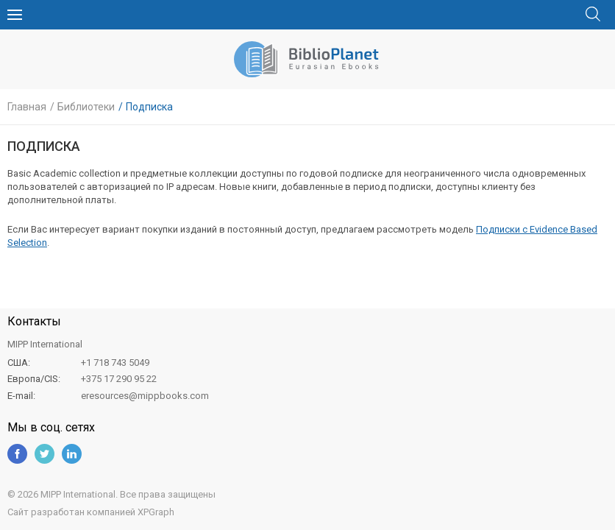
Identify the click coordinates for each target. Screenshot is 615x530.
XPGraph (156, 511)
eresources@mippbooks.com (145, 395)
